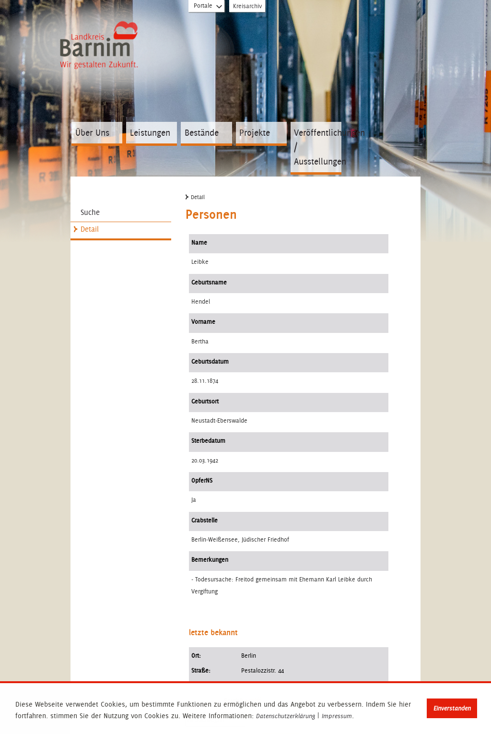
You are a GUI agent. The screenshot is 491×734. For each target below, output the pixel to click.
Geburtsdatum (210, 361)
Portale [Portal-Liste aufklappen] (208, 7)
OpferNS (201, 480)
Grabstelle (204, 520)
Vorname (203, 321)
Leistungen (150, 132)
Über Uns (92, 132)
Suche (90, 212)
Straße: (200, 670)
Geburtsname (209, 282)
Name (199, 242)
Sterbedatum (208, 440)
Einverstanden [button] (452, 708)
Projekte (254, 132)
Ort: (196, 655)
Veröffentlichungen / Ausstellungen (317, 147)
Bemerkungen (209, 559)
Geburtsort (205, 401)
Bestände (202, 132)
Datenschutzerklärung (285, 716)
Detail (90, 229)
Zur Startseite (100, 46)
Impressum (337, 716)
